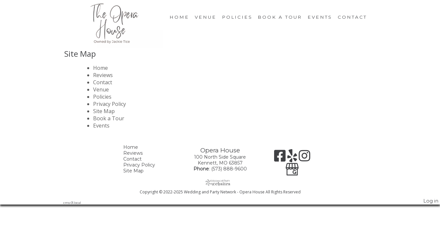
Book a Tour (280, 17)
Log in (430, 201)
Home (179, 17)
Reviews (103, 75)
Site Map (104, 111)
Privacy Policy (109, 104)
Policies (237, 17)
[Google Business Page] (292, 167)
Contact (352, 17)
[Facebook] (280, 158)
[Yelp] (293, 158)
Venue (205, 17)
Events (320, 17)
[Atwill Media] (220, 182)
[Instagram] (304, 158)
